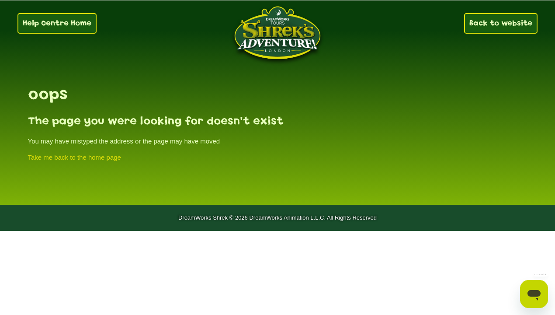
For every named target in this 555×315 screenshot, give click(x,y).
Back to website (500, 23)
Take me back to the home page (74, 157)
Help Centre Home (57, 23)
